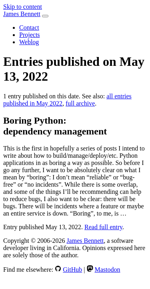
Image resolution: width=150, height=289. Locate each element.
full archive (80, 103)
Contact (29, 27)
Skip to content (22, 6)
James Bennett (21, 13)
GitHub (72, 269)
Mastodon (107, 269)
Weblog (29, 42)
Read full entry (103, 227)
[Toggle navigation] (45, 16)
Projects (29, 34)
